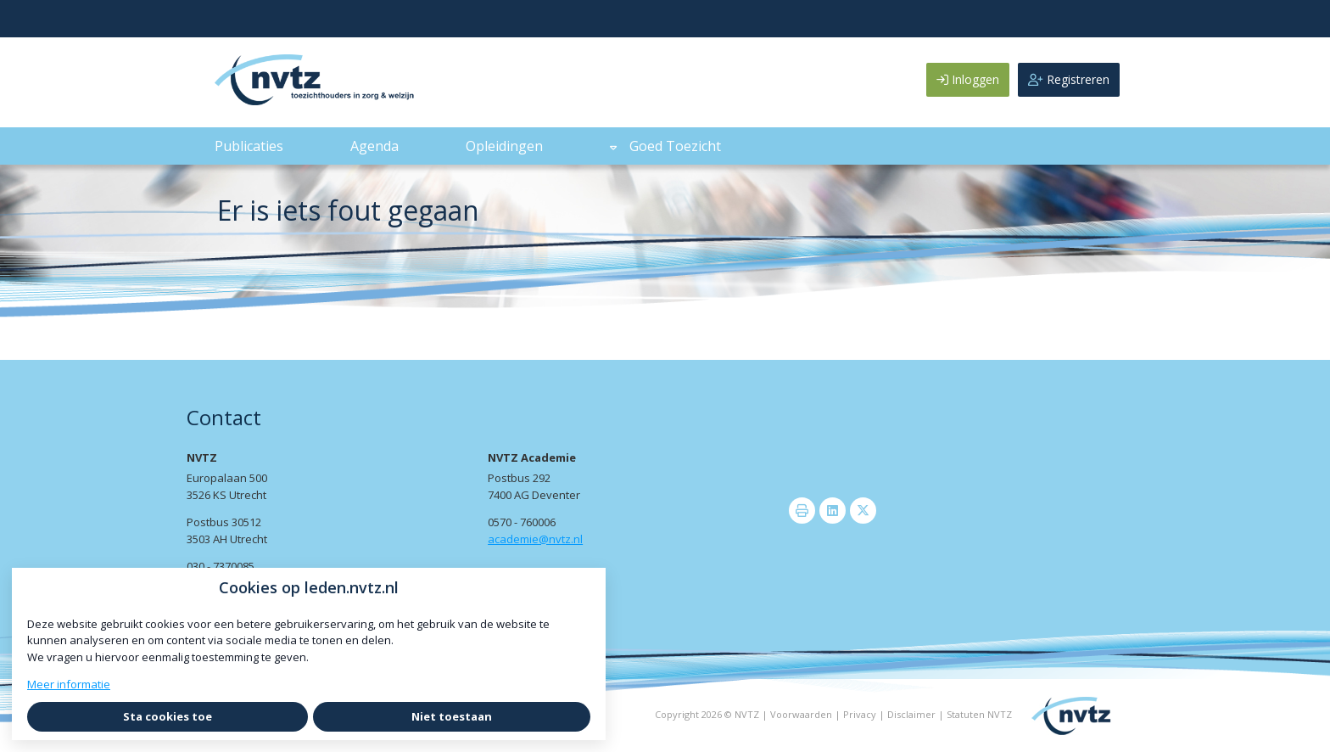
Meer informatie (68, 684)
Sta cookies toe (167, 716)
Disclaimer (911, 714)
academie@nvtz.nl (535, 539)
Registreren (1068, 79)
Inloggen (967, 79)
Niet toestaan (451, 716)
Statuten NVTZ (979, 714)
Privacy (859, 714)
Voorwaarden (801, 714)
